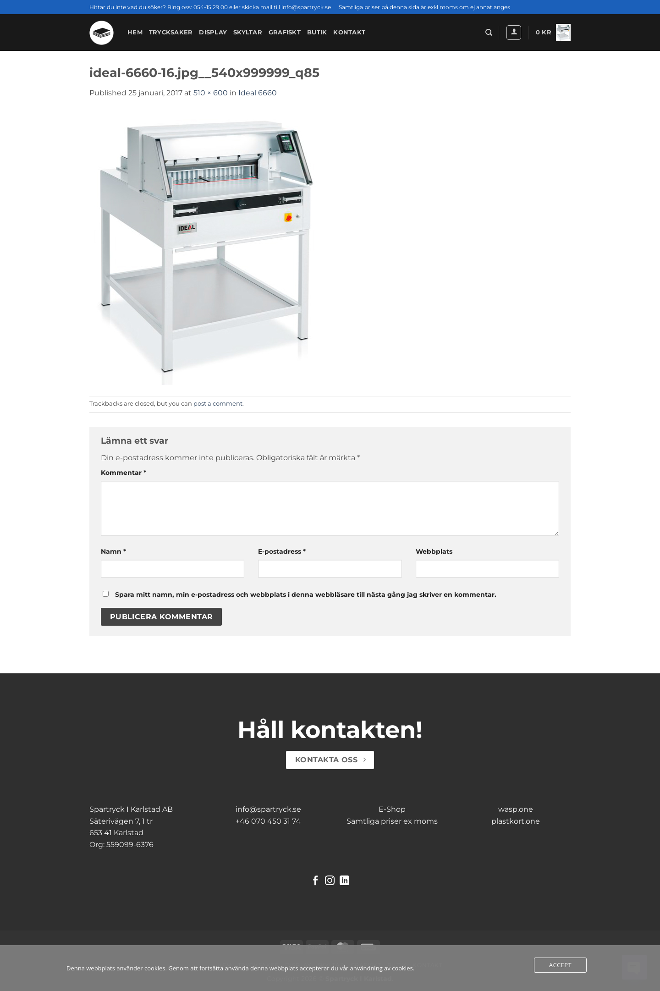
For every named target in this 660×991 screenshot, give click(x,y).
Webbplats (434, 551)
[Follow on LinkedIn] (344, 881)
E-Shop (392, 809)
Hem (135, 32)
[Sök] (488, 32)
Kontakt (349, 32)
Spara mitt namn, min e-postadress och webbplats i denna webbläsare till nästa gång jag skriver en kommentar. (305, 594)
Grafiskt (285, 32)
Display (213, 32)
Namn (113, 551)
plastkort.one (515, 821)
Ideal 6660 (257, 92)
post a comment (217, 403)
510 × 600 (210, 92)
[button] (513, 32)
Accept (560, 965)
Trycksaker (171, 32)
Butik (317, 32)
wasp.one (515, 809)
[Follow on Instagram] (330, 881)
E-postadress (282, 551)
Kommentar (123, 472)
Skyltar (247, 32)
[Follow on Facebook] (315, 881)
